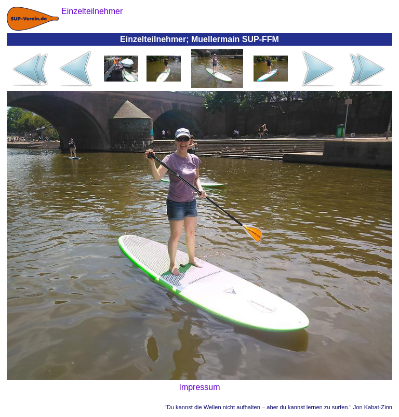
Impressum (199, 387)
